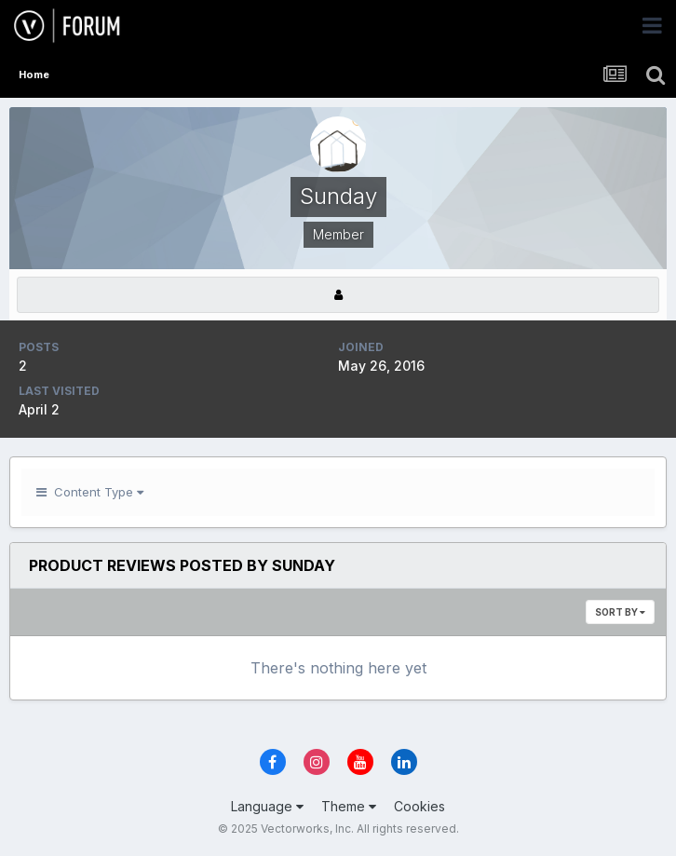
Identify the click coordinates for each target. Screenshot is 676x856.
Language (267, 806)
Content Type (89, 491)
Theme (348, 806)
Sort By (620, 612)
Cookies (419, 806)
